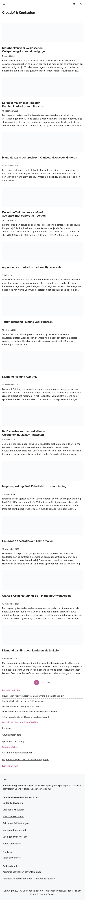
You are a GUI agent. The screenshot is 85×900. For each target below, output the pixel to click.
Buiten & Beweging (13, 802)
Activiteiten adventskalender (17, 752)
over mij (46, 788)
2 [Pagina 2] (42, 682)
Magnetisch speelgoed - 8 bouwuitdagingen (25, 759)
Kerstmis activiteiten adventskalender (22, 871)
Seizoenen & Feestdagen (16, 823)
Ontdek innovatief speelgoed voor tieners (21, 706)
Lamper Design (47, 893)
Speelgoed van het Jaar (15, 836)
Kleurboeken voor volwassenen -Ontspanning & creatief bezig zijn (33, 695)
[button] (81, 4)
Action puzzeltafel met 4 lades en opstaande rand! (25, 717)
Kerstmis (6, 727)
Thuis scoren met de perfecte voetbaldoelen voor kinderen (29, 711)
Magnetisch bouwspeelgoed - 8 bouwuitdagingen (29, 878)
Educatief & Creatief (13, 816)
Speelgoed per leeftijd (13, 741)
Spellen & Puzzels (12, 843)
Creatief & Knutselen (13, 809)
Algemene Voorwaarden (58, 890)
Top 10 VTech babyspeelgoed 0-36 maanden (22, 701)
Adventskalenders (11, 734)
